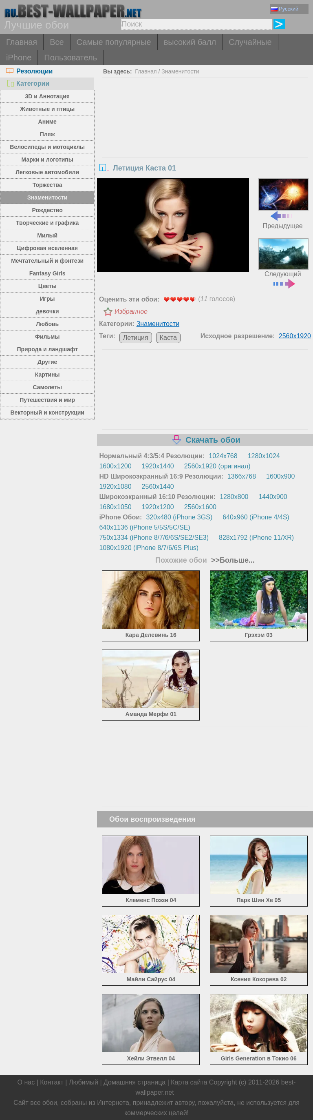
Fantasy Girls (47, 273)
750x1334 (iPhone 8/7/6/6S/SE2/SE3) (154, 537)
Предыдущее (283, 203)
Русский (284, 9)
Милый (47, 235)
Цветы (47, 286)
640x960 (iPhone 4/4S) (256, 517)
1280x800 (234, 496)
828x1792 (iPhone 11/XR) (256, 537)
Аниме (47, 121)
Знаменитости (47, 197)
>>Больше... (232, 560)
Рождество (47, 210)
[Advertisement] (205, 139)
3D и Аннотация (47, 96)
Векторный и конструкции (47, 412)
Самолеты (47, 387)
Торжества (47, 185)
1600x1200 (115, 466)
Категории (27, 83)
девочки (47, 311)
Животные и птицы (47, 109)
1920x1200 (158, 506)
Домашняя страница (134, 1082)
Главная (21, 42)
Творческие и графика (47, 223)
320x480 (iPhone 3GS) (179, 517)
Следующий (283, 262)
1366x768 (241, 476)
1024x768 (223, 455)
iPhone (18, 57)
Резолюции (29, 71)
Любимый (83, 1082)
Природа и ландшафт (47, 349)
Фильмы (47, 336)
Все (57, 42)
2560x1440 (158, 486)
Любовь (47, 324)
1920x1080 (115, 486)
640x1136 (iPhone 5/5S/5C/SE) (144, 527)
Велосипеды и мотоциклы (47, 147)
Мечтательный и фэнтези (47, 260)
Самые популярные (114, 42)
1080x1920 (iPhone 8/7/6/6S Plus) (148, 547)
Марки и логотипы (47, 159)
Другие (47, 362)
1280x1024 (264, 455)
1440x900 (272, 496)
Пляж (47, 134)
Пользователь (70, 57)
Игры (47, 298)
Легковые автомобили (47, 172)
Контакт (52, 1082)
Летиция (135, 337)
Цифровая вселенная (47, 248)
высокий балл (190, 42)
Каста (168, 337)
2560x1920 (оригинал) (217, 466)
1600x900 (280, 476)
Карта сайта (189, 1082)
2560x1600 (200, 506)
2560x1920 (295, 336)
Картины (47, 374)
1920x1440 (158, 466)
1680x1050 (115, 506)
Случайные (250, 42)
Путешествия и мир (47, 400)
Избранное (131, 311)
